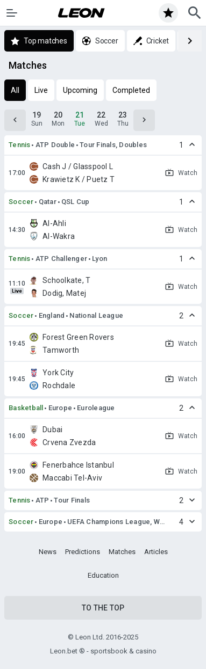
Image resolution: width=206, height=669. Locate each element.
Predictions (82, 552)
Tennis (20, 145)
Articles (156, 552)
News (47, 552)
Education (103, 575)
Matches (122, 552)
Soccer (21, 202)
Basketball (26, 408)
